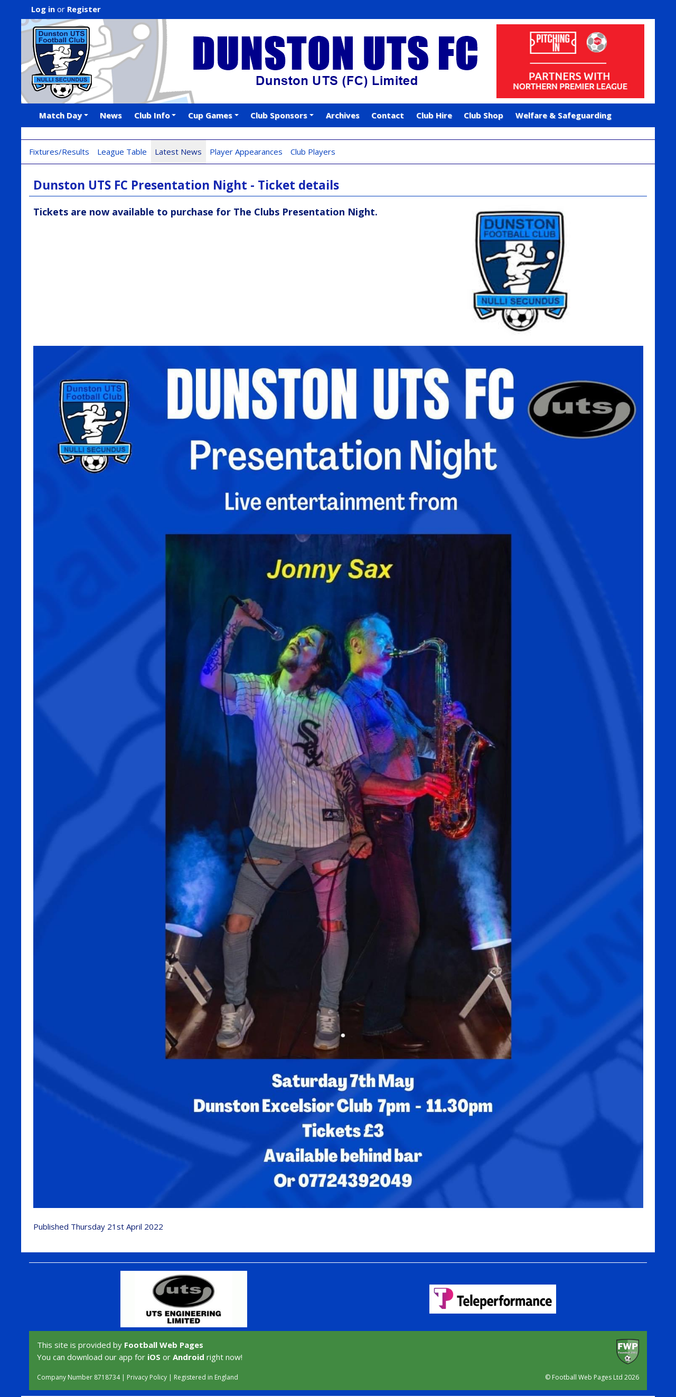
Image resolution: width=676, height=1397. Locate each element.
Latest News (178, 151)
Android (188, 1357)
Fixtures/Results (59, 151)
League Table (122, 151)
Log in (43, 9)
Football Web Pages (163, 1344)
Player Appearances (246, 151)
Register (84, 9)
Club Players (312, 151)
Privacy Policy (147, 1377)
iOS (154, 1357)
